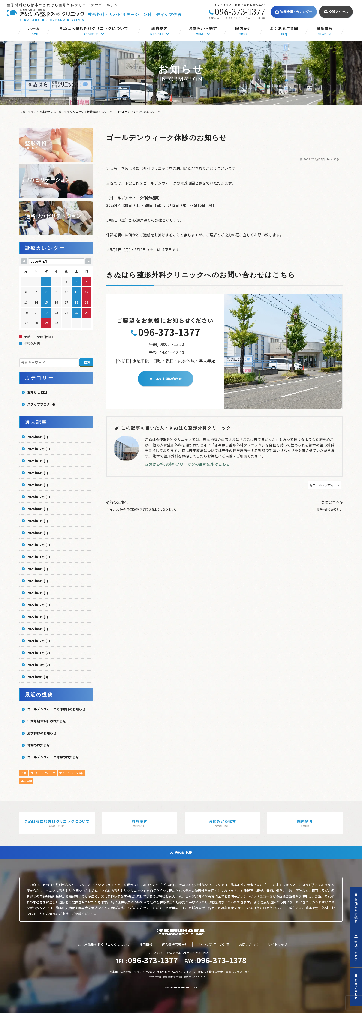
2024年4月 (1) (37, 532)
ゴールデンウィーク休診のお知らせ (53, 757)
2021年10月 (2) (38, 664)
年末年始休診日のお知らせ (46, 721)
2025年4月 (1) (37, 484)
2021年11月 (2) (38, 652)
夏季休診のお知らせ (329, 509)
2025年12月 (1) (38, 448)
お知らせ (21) (37, 392)
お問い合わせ (248, 944)
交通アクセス (336, 12)
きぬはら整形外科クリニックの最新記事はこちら (187, 464)
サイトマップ (277, 944)
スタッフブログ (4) (41, 404)
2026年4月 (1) (37, 436)
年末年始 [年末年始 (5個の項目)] (26, 781)
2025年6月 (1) (37, 472)
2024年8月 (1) (37, 508)
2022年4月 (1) (37, 628)
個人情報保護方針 (175, 944)
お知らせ (336, 159)
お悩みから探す (356, 908)
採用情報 (145, 944)
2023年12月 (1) (38, 544)
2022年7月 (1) (37, 616)
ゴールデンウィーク (326, 485)
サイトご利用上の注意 (213, 944)
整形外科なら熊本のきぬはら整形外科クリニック (177, 977)
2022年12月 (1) (38, 604)
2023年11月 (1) (38, 556)
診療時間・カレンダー (293, 12)
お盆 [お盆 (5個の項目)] (23, 773)
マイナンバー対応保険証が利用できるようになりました (141, 509)
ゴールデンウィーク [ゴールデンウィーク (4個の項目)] (42, 773)
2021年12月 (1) (38, 640)
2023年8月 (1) (37, 568)
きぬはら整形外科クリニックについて (102, 944)
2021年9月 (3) (37, 676)
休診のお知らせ (38, 745)
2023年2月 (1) (37, 592)
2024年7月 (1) (37, 520)
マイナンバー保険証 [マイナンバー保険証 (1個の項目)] (71, 773)
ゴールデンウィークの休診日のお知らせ (56, 709)
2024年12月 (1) (38, 496)
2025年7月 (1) (37, 460)
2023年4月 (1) (37, 580)
